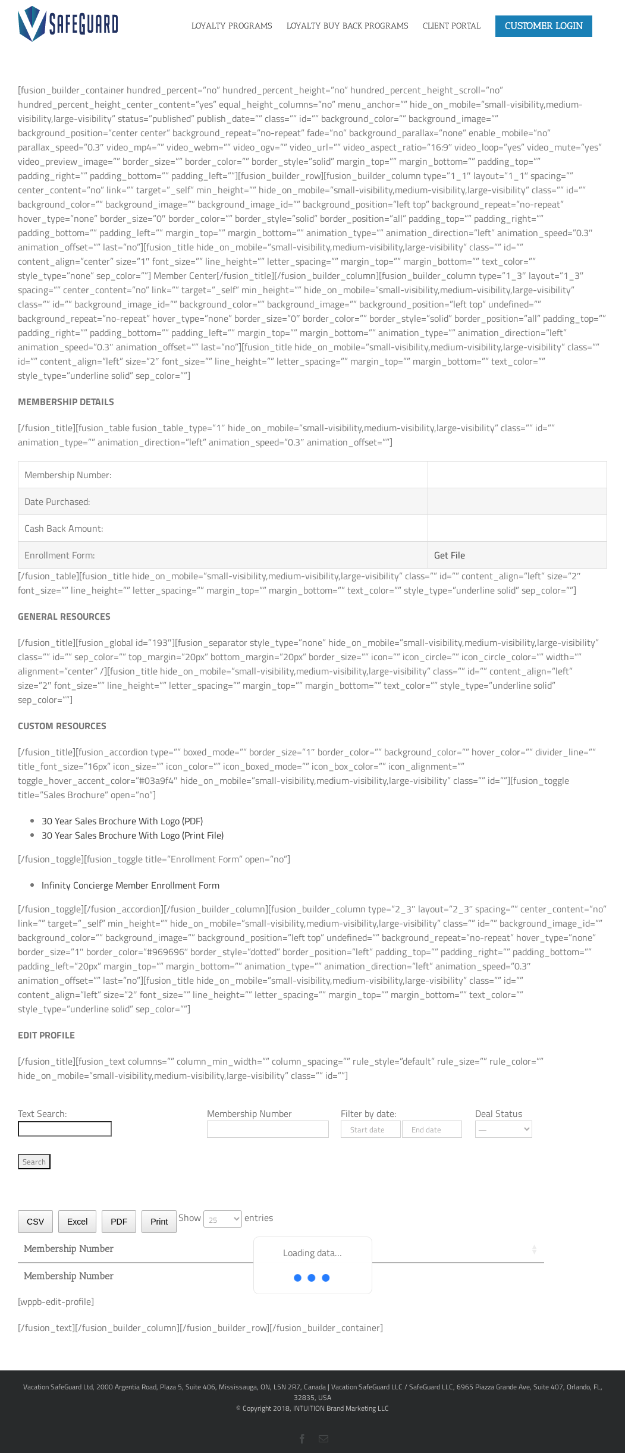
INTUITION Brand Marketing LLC (341, 1408)
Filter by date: (368, 1113)
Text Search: (42, 1113)
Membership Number (249, 1113)
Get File (449, 555)
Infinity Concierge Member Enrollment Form (130, 885)
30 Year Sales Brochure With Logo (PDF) (122, 821)
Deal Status (498, 1113)
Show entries (225, 1217)
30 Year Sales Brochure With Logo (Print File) (133, 835)
